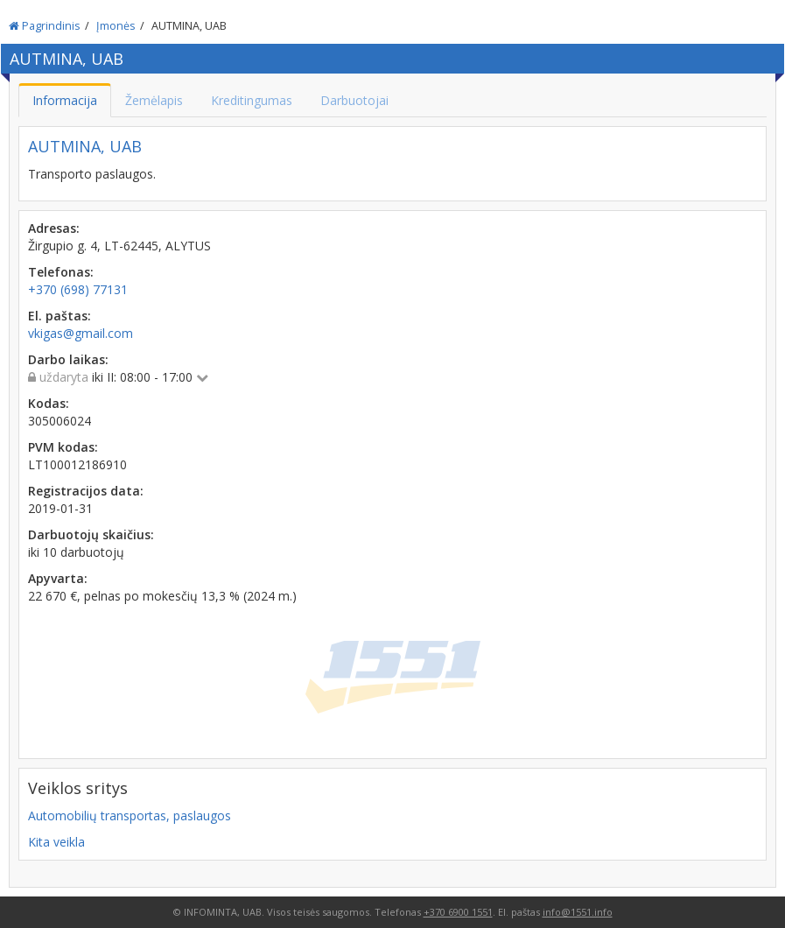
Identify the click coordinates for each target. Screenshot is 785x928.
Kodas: (48, 403)
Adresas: (54, 228)
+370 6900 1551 (458, 911)
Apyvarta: (58, 578)
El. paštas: (59, 315)
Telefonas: (61, 272)
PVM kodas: (63, 447)
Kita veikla (56, 841)
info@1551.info (578, 911)
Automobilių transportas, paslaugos (129, 815)
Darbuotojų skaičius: (91, 534)
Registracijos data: (86, 490)
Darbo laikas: (68, 359)
